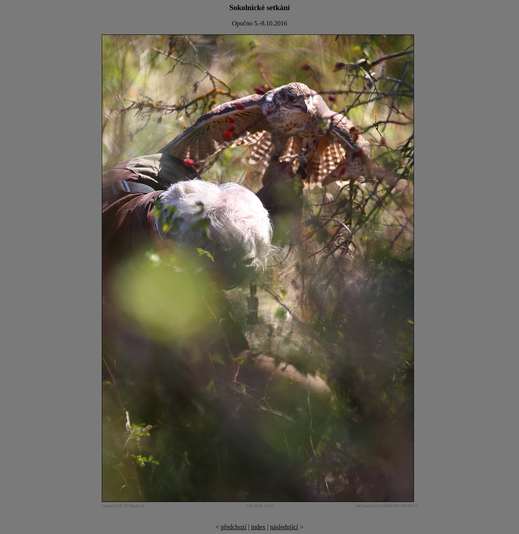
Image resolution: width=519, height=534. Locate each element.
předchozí (234, 526)
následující (284, 526)
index (258, 526)
